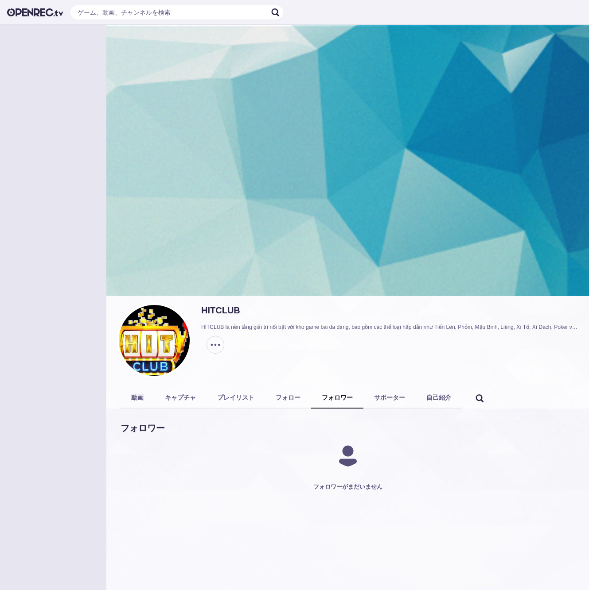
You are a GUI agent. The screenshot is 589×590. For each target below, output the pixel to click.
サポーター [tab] (389, 397)
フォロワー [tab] (337, 397)
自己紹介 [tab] (438, 397)
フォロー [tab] (288, 397)
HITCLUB (220, 310)
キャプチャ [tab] (180, 397)
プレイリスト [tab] (235, 397)
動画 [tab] (137, 397)
